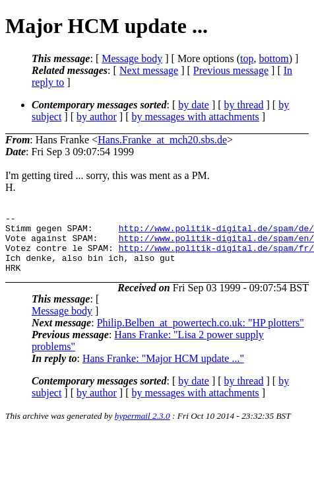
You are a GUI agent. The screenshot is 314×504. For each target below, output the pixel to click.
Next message (148, 70)
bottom (273, 58)
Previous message (230, 70)
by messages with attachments (195, 116)
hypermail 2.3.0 (142, 428)
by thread (244, 104)
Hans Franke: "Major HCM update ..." (163, 370)
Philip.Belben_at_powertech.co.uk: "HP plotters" (200, 334)
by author (97, 116)
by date (193, 104)
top (246, 58)
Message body (132, 58)
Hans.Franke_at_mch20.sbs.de (162, 139)
